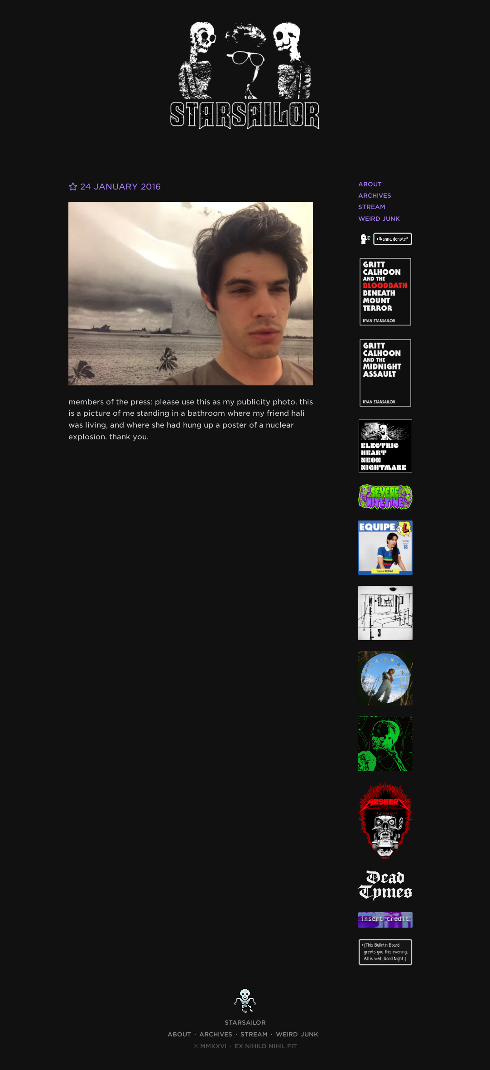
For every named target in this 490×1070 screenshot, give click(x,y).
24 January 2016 (114, 186)
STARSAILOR (245, 1022)
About (370, 184)
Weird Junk (379, 218)
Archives (374, 195)
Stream (371, 207)
